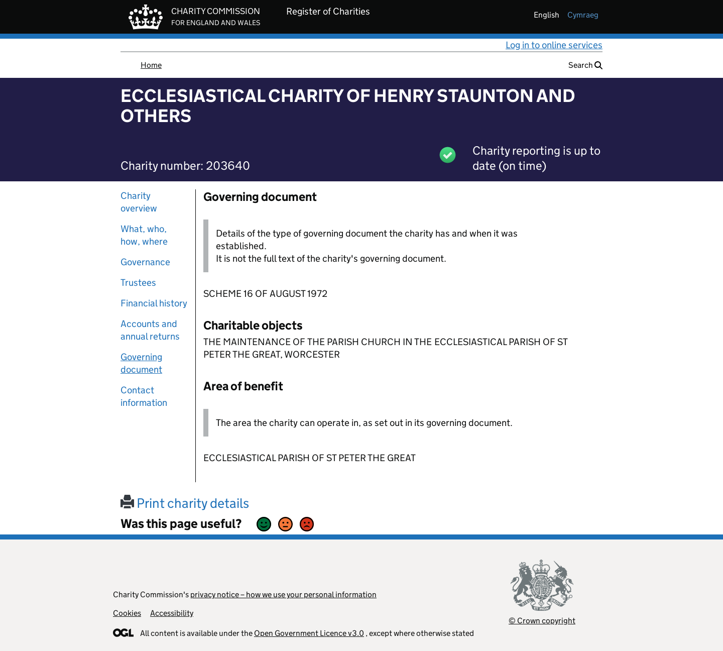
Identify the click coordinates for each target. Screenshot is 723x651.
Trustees (138, 282)
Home (151, 65)
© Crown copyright (542, 620)
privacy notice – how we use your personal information (283, 594)
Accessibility (171, 613)
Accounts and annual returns (150, 330)
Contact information (143, 396)
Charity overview (138, 202)
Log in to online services (554, 45)
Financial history (153, 303)
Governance (145, 262)
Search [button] (585, 65)
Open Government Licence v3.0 (309, 633)
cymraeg (582, 15)
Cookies (127, 613)
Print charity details (184, 503)
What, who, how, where (144, 235)
